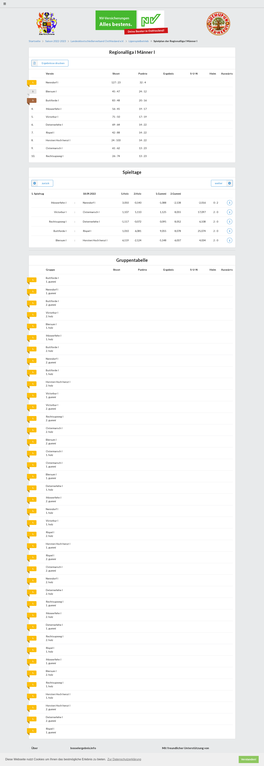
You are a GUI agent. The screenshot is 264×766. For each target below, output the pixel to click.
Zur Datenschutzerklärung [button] (124, 759)
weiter (224, 183)
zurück (40, 183)
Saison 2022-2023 (55, 41)
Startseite (35, 41)
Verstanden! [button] (248, 759)
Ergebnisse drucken (48, 63)
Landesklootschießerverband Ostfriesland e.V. (97, 41)
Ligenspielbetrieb (139, 41)
